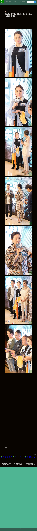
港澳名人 (6, 447)
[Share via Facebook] (5, 449)
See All (35, 454)
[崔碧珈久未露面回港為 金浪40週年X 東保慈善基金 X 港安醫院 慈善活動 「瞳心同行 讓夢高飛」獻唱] (30, 459)
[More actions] (31, 11)
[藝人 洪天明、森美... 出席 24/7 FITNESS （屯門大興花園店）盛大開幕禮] (18, 459)
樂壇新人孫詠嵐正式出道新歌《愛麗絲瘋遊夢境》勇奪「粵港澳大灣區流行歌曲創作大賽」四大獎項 (6, 464)
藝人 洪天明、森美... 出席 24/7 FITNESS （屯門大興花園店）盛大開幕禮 (18, 464)
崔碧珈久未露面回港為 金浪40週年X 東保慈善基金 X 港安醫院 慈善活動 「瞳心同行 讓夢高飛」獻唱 (30, 464)
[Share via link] (10, 449)
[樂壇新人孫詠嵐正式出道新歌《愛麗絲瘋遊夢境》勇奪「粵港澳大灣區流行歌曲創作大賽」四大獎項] (6, 459)
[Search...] (30, 2)
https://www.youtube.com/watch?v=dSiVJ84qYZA (11, 374)
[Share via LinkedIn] (8, 449)
